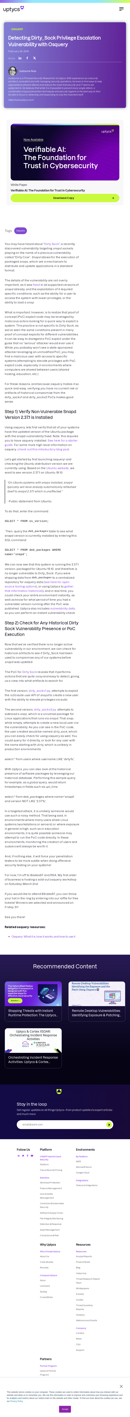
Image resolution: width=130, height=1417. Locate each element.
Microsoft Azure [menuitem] (84, 1167)
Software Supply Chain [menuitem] (51, 1211)
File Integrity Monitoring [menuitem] (51, 1216)
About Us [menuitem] (44, 1253)
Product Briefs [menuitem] (83, 1259)
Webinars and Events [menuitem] (86, 1311)
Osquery (20, 231)
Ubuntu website (57, 468)
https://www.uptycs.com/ (21, 100)
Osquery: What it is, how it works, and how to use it (43, 936)
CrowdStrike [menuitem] (46, 1293)
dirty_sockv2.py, (45, 709)
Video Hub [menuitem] (81, 1270)
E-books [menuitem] (80, 1289)
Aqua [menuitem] (43, 1276)
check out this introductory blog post (43, 449)
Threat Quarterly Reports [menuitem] (88, 1300)
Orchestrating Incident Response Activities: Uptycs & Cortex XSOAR (33, 1062)
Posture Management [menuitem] (51, 1188)
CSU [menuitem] (78, 1334)
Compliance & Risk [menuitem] (49, 1233)
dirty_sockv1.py (39, 690)
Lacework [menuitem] (45, 1282)
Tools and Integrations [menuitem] (87, 1185)
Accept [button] (65, 1409)
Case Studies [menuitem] (46, 1259)
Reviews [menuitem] (44, 1264)
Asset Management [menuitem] (49, 1227)
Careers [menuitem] (80, 1323)
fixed (36, 284)
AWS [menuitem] (78, 1161)
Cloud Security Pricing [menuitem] (51, 1170)
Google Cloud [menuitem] (82, 1172)
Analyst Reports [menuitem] (84, 1253)
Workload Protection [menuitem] (50, 1182)
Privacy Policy (16, 1401)
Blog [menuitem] (78, 1264)
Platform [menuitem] (44, 1164)
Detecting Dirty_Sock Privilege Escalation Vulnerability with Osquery (54, 41)
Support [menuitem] (80, 1340)
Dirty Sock (51, 243)
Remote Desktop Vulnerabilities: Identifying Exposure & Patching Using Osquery (96, 1015)
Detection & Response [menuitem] (50, 1222)
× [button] (121, 1386)
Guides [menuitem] (79, 1295)
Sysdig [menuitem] (43, 1287)
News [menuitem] (78, 1329)
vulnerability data (62, 608)
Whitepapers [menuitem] (82, 1284)
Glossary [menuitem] (80, 1306)
